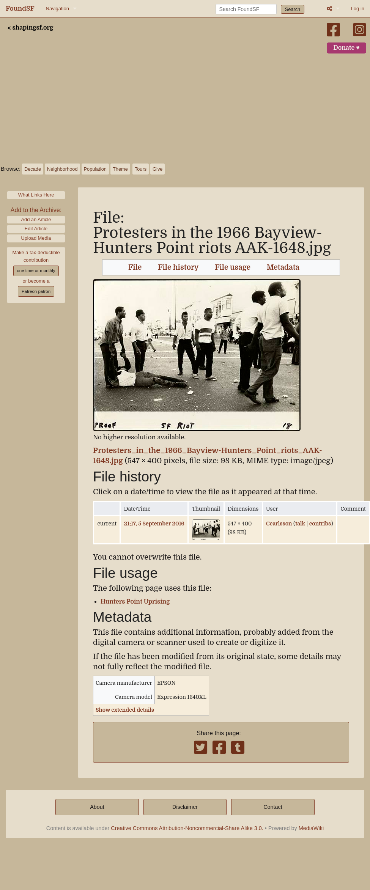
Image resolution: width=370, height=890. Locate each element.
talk (300, 523)
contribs (320, 523)
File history (178, 267)
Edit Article (36, 228)
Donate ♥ (346, 47)
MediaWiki (311, 828)
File (135, 267)
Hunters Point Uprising (135, 601)
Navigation (57, 8)
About (97, 807)
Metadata (283, 267)
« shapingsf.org (30, 27)
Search (293, 9)
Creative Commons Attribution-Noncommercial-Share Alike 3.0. (187, 828)
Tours (140, 169)
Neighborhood (62, 169)
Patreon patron (36, 291)
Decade (32, 169)
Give (157, 169)
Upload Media (36, 238)
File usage (232, 267)
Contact (272, 807)
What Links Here (36, 195)
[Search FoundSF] (246, 9)
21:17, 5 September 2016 (154, 523)
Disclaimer (185, 807)
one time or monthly (36, 270)
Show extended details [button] (125, 710)
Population (95, 169)
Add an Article (36, 219)
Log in (357, 8)
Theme (120, 169)
